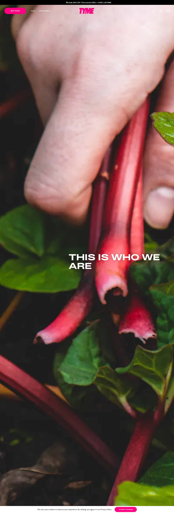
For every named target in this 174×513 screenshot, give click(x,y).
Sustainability (45, 11)
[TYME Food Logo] (87, 11)
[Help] (153, 11)
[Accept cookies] (126, 509)
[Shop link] (15, 11)
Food (33, 11)
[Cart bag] (168, 11)
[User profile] (161, 11)
